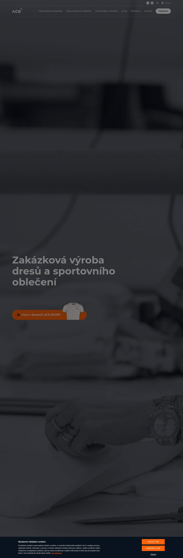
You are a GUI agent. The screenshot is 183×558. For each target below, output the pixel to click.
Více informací (56, 553)
